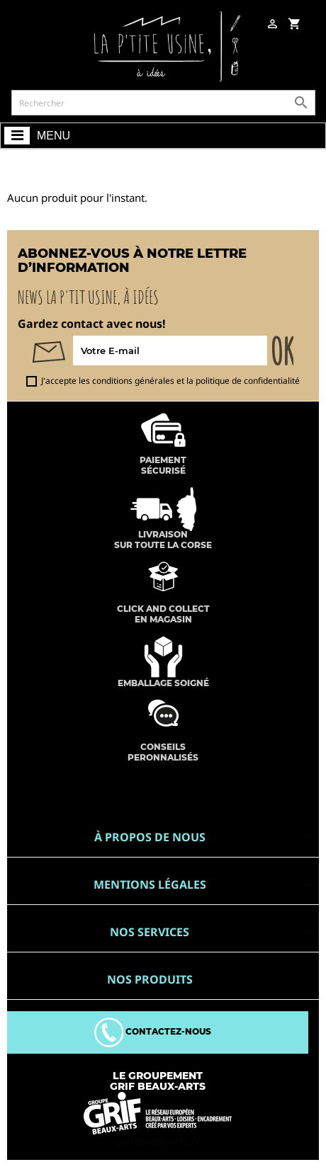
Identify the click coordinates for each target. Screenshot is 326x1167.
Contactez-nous (152, 1031)
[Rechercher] (163, 102)
